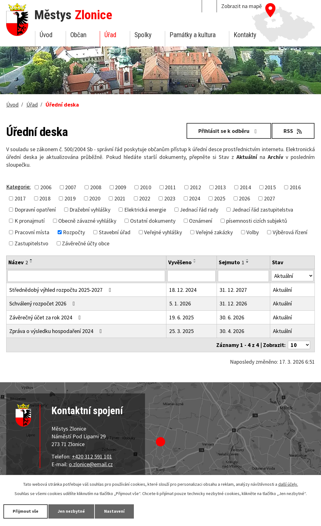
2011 (170, 187)
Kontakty (245, 35)
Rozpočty (74, 232)
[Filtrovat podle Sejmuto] (243, 276)
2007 (70, 187)
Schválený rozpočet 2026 (43, 303)
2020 (94, 198)
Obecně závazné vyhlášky (87, 220)
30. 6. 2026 (232, 317)
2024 (194, 198)
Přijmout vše (25, 511)
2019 (70, 198)
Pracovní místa (32, 232)
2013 (220, 187)
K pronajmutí (30, 220)
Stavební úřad (114, 232)
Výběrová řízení (290, 232)
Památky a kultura (192, 35)
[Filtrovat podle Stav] (292, 275)
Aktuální (282, 289)
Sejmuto (231, 262)
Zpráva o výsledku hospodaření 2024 (56, 331)
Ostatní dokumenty (152, 220)
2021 (119, 198)
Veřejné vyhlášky (163, 232)
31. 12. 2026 (233, 303)
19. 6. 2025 (181, 317)
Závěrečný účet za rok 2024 (46, 317)
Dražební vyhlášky (89, 209)
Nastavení (114, 511)
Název (18, 262)
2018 (45, 198)
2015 (270, 187)
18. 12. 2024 (182, 289)
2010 (145, 187)
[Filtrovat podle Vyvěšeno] (191, 276)
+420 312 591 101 (92, 456)
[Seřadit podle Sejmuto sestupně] (247, 262)
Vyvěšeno (179, 262)
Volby (252, 232)
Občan (78, 35)
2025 (219, 198)
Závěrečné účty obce (85, 243)
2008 (95, 187)
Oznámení (200, 220)
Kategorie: (18, 186)
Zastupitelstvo (31, 243)
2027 (269, 198)
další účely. (288, 484)
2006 (45, 187)
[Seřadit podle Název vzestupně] (31, 259)
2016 (295, 187)
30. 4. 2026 (232, 331)
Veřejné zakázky (214, 232)
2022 (144, 198)
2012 (195, 187)
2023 (169, 198)
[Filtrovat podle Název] (86, 276)
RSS (293, 130)
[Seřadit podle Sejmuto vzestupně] (247, 259)
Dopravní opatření (35, 209)
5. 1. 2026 (180, 303)
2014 (245, 187)
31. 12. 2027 (233, 289)
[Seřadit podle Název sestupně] (31, 262)
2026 (244, 198)
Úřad (110, 35)
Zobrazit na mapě (241, 6)
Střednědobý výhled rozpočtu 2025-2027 (61, 289)
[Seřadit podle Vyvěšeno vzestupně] (194, 259)
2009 (120, 187)
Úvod (46, 35)
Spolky (143, 35)
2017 (20, 198)
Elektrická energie (145, 209)
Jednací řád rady (199, 209)
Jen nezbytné (71, 511)
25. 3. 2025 (181, 331)
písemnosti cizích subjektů (256, 220)
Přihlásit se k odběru (228, 130)
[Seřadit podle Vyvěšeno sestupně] (194, 262)
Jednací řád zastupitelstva (262, 209)
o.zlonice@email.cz (91, 464)
